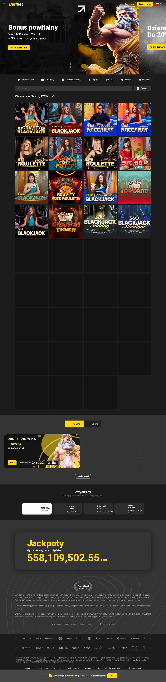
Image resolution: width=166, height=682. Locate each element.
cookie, (71, 676)
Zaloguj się (129, 4)
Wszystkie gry (43, 668)
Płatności (28, 668)
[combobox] (159, 4)
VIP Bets (57, 668)
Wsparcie (88, 668)
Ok (112, 676)
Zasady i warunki (72, 668)
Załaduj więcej (83, 476)
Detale (12, 463)
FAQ (98, 668)
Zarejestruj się (145, 4)
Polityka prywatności (133, 668)
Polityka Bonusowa (112, 668)
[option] (27, 80)
